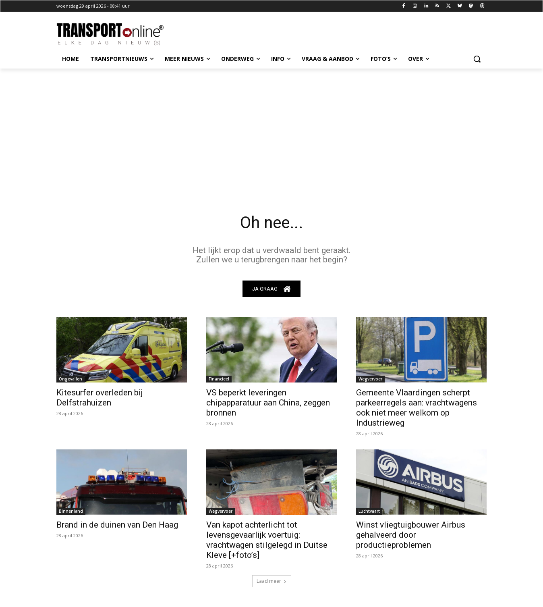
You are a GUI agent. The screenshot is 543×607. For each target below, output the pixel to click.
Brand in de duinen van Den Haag (117, 525)
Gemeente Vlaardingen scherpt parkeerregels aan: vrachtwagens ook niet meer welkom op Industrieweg (416, 408)
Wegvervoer (370, 379)
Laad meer (272, 581)
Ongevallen (70, 379)
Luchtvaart (369, 511)
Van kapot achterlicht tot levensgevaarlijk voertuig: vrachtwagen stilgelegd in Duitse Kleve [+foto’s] (266, 540)
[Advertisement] (271, 129)
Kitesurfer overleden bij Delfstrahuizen (99, 397)
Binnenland (71, 511)
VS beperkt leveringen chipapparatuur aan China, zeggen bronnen (268, 403)
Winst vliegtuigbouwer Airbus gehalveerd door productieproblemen (410, 535)
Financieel (219, 379)
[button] (477, 59)
